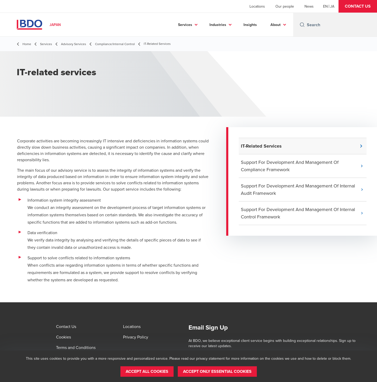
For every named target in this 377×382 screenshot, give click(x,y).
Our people (284, 6)
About (275, 24)
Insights (250, 24)
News (309, 6)
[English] (325, 6)
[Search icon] (302, 24)
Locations (257, 6)
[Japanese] (332, 6)
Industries (217, 24)
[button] (358, 6)
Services (185, 24)
